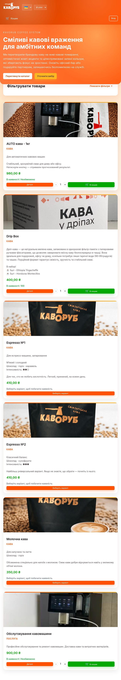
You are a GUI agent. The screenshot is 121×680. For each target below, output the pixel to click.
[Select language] (27, 7)
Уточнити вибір (45, 76)
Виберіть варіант (60, 393)
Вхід (113, 18)
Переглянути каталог (18, 76)
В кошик (91, 184)
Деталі (30, 184)
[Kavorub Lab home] (11, 6)
